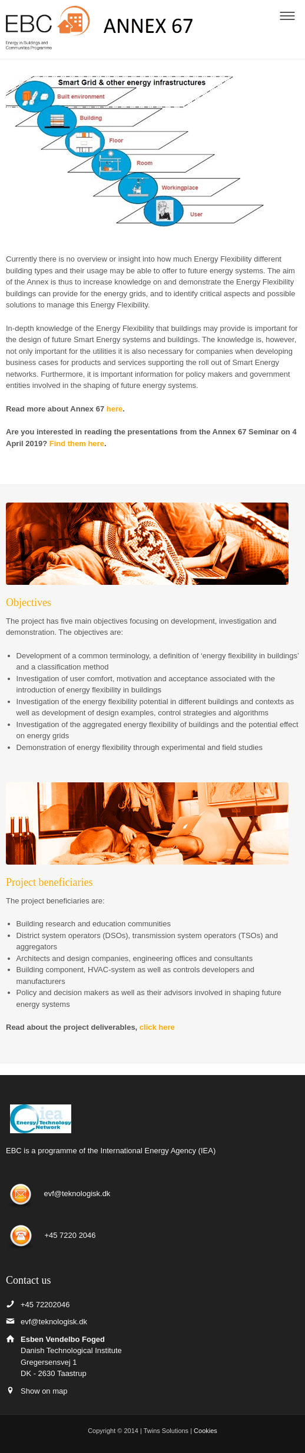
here (114, 408)
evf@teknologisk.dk (77, 1194)
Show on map (44, 1391)
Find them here (76, 443)
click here (158, 1027)
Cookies (205, 1430)
